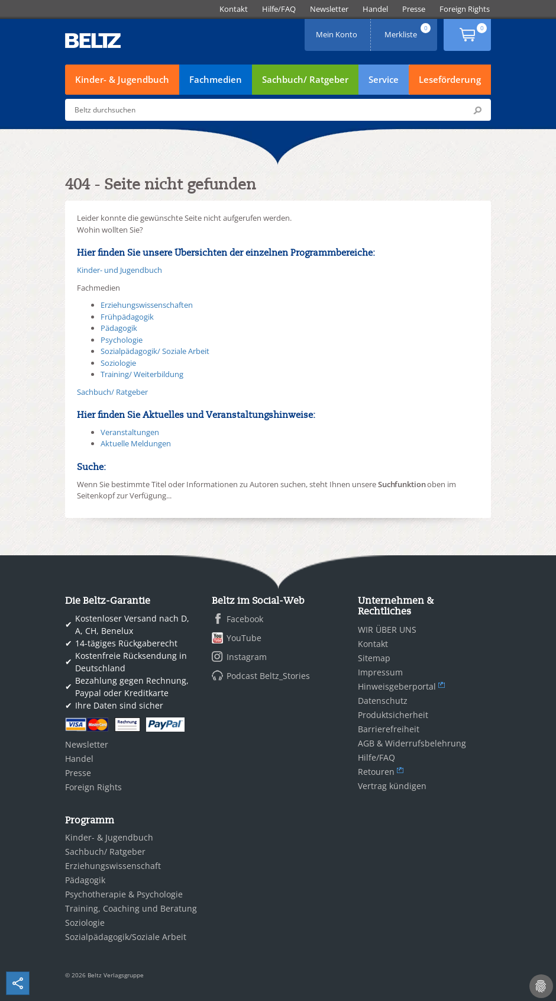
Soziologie (118, 363)
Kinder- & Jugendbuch (122, 79)
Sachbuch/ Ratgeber (305, 79)
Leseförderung (450, 79)
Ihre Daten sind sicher (119, 705)
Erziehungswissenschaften (147, 305)
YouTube (244, 637)
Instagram (247, 656)
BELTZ (93, 40)
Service (383, 79)
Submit (477, 110)
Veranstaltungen (130, 432)
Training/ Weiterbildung (142, 374)
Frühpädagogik (127, 316)
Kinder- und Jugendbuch (119, 270)
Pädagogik (119, 328)
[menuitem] (233, 9)
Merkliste (408, 30)
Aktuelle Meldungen (136, 443)
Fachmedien (215, 79)
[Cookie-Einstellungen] (541, 986)
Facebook (245, 619)
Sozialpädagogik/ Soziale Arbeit (155, 351)
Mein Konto (337, 30)
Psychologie (122, 339)
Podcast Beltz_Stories (268, 675)
